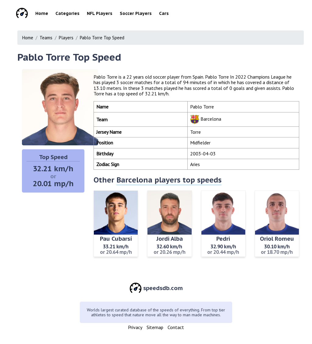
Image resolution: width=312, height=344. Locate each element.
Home (41, 13)
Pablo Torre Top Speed (102, 37)
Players (66, 37)
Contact (176, 327)
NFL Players (99, 13)
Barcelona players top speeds (169, 180)
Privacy (135, 327)
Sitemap (155, 327)
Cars (164, 13)
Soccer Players (136, 13)
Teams (46, 37)
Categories (67, 13)
